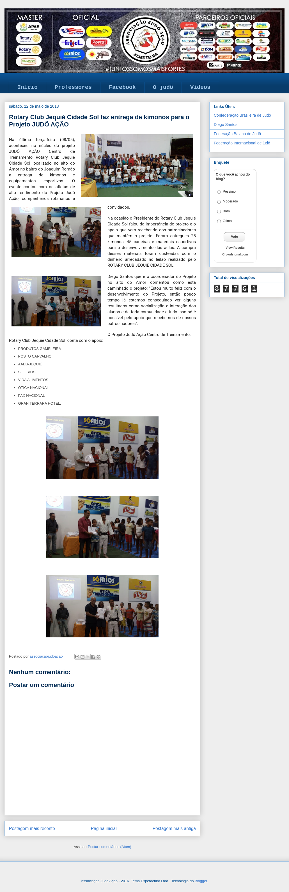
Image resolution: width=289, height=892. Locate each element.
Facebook (122, 87)
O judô (163, 87)
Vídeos (200, 87)
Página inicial (104, 828)
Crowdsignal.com (235, 254)
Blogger (201, 881)
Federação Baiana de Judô (237, 134)
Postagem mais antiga (174, 828)
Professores (73, 87)
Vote (234, 237)
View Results (235, 247)
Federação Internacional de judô (242, 143)
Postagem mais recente (32, 828)
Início (27, 87)
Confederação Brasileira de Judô (242, 115)
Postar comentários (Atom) (109, 847)
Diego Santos (225, 124)
